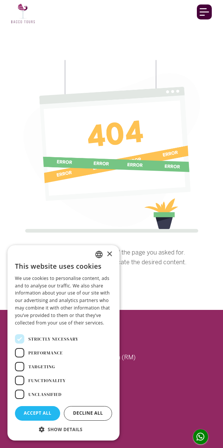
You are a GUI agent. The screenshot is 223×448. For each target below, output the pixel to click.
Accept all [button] (38, 413)
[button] (63, 429)
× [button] (109, 254)
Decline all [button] (88, 413)
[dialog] (63, 343)
